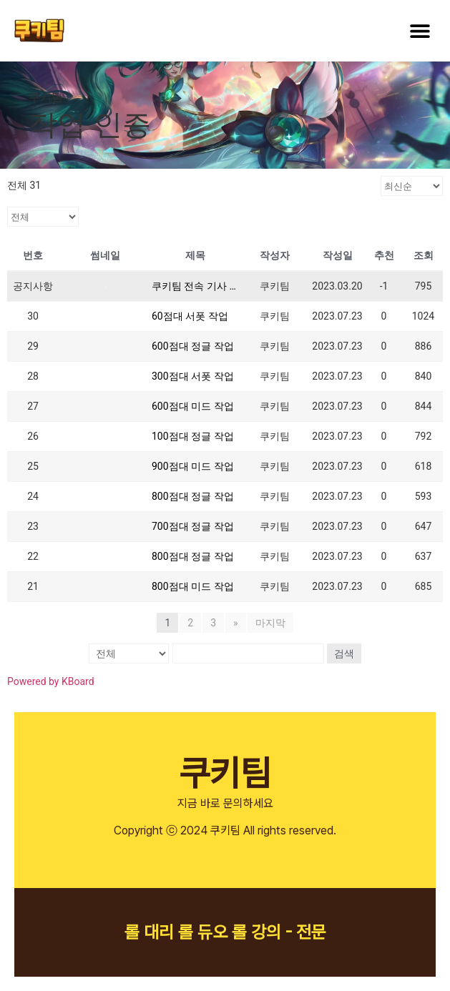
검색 (343, 653)
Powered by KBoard (50, 681)
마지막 (270, 622)
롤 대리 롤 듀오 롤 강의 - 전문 (225, 932)
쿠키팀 (225, 772)
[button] (419, 30)
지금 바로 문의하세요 (225, 803)
